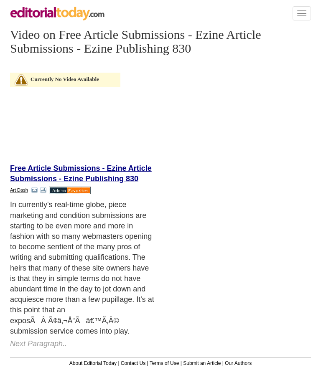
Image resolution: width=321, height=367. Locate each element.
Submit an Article (202, 363)
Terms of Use (164, 363)
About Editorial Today (93, 363)
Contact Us (133, 363)
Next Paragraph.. (38, 343)
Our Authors (238, 363)
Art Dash (19, 189)
